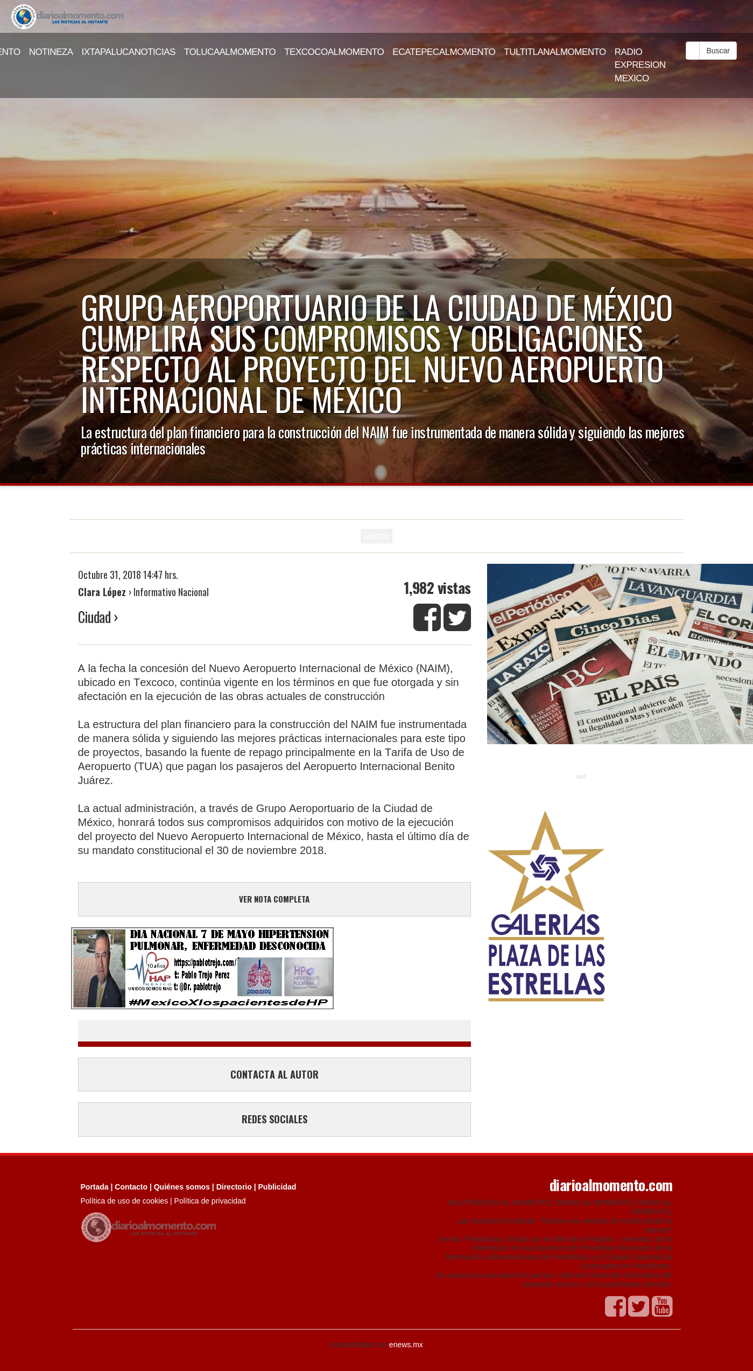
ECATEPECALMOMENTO (443, 52)
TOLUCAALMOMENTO (230, 52)
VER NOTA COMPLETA (274, 899)
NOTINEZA (51, 52)
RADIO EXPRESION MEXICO (640, 65)
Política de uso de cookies (124, 1201)
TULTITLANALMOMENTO (555, 52)
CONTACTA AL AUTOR (274, 1074)
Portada (95, 1187)
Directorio (234, 1187)
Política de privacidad (210, 1201)
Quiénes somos (182, 1187)
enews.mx (406, 1344)
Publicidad (277, 1187)
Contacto (131, 1187)
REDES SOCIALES (274, 1119)
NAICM (376, 536)
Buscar (718, 50)
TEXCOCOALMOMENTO (334, 52)
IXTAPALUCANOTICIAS (128, 52)
